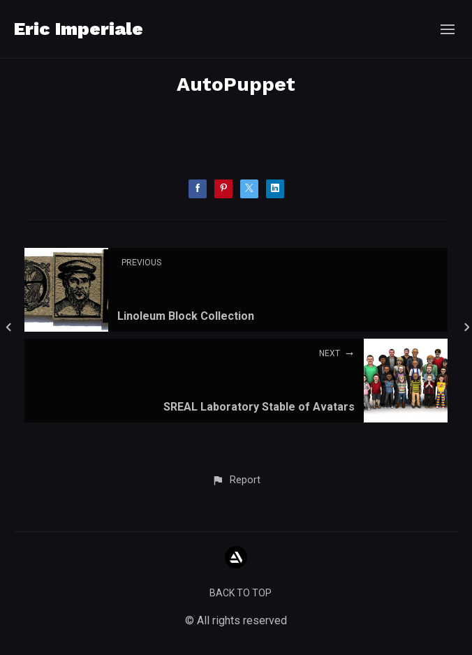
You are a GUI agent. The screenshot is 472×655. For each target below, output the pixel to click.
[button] (235, 480)
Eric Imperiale (78, 28)
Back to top (240, 592)
